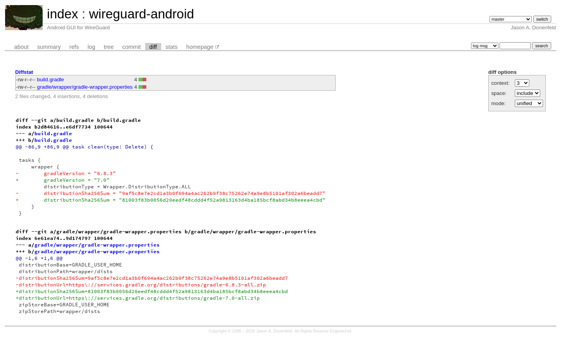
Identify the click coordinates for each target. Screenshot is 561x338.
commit (131, 47)
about (21, 47)
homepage (199, 47)
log (91, 47)
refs (74, 47)
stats (171, 47)
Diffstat (24, 72)
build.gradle (50, 79)
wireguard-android (141, 14)
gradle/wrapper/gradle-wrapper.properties (85, 87)
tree (108, 47)
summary (49, 47)
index (62, 14)
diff (153, 47)
